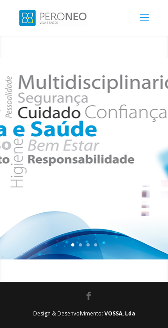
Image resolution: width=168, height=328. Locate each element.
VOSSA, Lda (119, 313)
